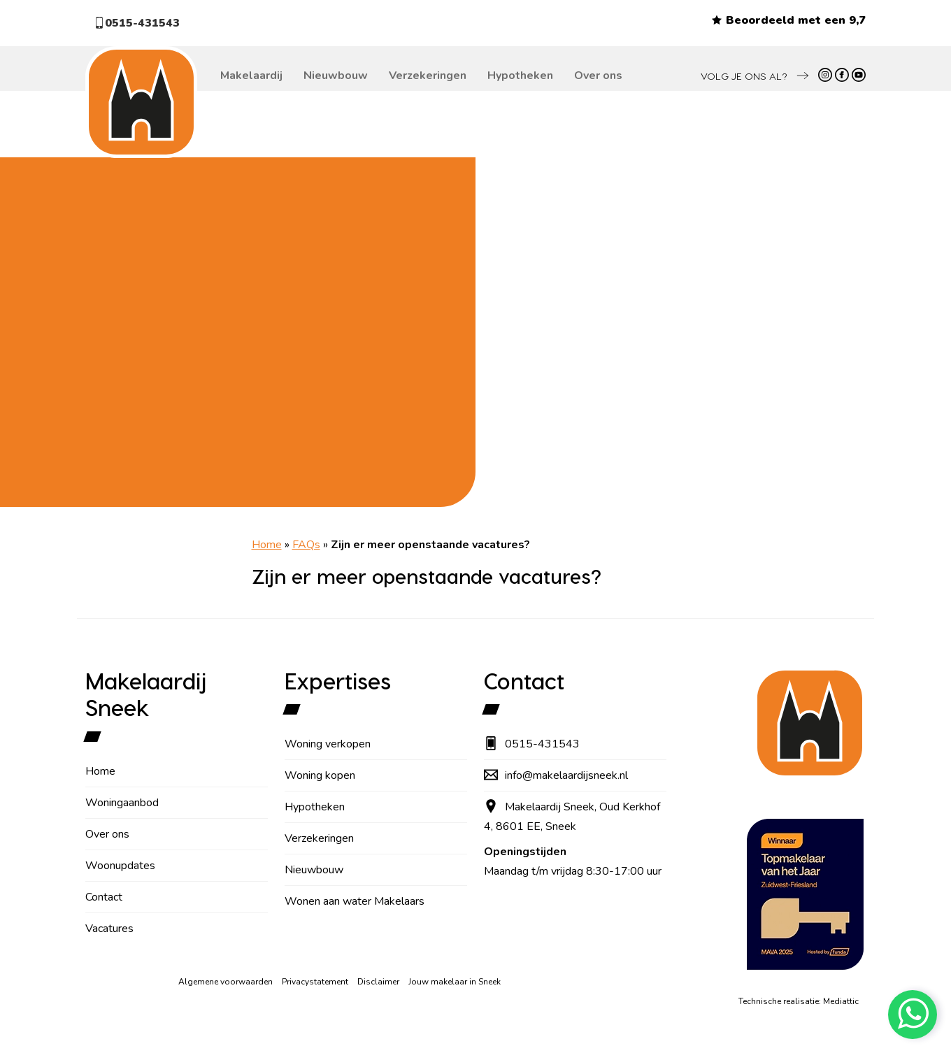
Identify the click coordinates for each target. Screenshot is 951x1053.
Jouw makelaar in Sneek (454, 981)
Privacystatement (315, 981)
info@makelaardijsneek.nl (556, 775)
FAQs (306, 544)
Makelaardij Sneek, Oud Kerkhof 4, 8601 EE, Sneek (572, 816)
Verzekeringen (427, 75)
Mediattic (841, 1001)
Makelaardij (251, 75)
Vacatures (109, 928)
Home (267, 544)
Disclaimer (378, 981)
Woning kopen (320, 775)
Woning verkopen (328, 744)
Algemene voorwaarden (225, 981)
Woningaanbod (122, 802)
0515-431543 (137, 23)
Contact (103, 897)
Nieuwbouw (335, 75)
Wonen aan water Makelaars (354, 901)
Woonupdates (120, 865)
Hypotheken (520, 75)
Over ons (598, 75)
